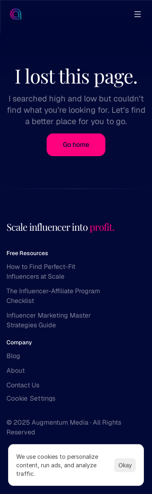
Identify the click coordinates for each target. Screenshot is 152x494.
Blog (13, 356)
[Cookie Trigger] (31, 398)
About (15, 370)
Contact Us (22, 385)
